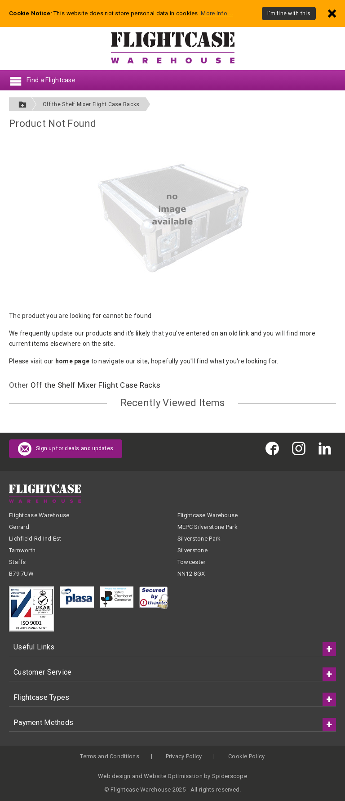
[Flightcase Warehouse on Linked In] (327, 448)
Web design (114, 776)
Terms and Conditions (109, 756)
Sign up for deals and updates (65, 449)
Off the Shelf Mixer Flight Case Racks (91, 104)
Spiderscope (229, 776)
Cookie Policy (246, 756)
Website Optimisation (173, 776)
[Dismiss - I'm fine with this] (332, 13)
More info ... (217, 13)
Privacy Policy (184, 756)
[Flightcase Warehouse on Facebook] (274, 448)
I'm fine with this (288, 13)
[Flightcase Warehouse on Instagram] (301, 448)
